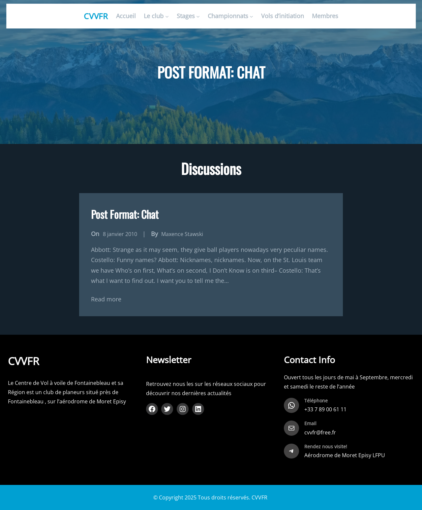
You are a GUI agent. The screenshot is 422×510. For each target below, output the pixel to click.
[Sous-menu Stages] (198, 16)
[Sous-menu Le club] (167, 16)
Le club (154, 16)
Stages (186, 16)
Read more (106, 299)
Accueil (126, 16)
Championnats (228, 16)
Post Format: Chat (125, 214)
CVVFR (96, 16)
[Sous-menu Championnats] (251, 16)
